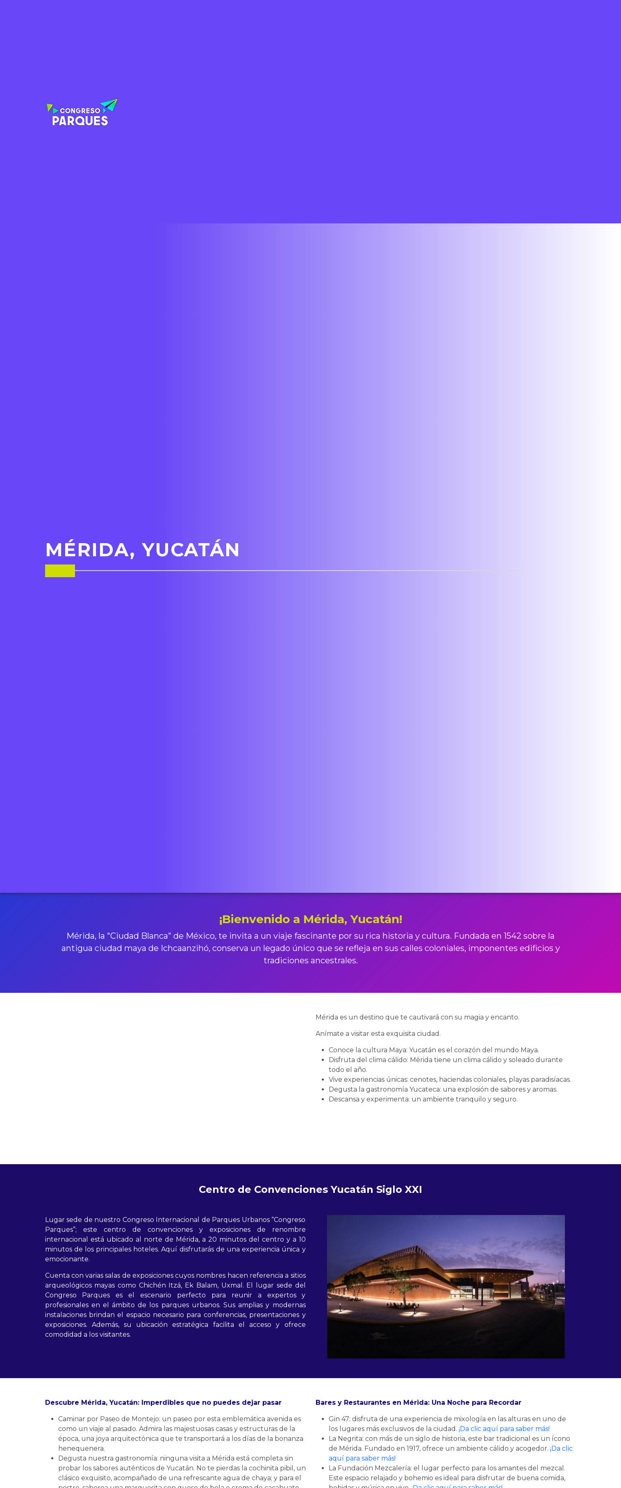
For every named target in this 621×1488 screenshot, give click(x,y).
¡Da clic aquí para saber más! (504, 1429)
